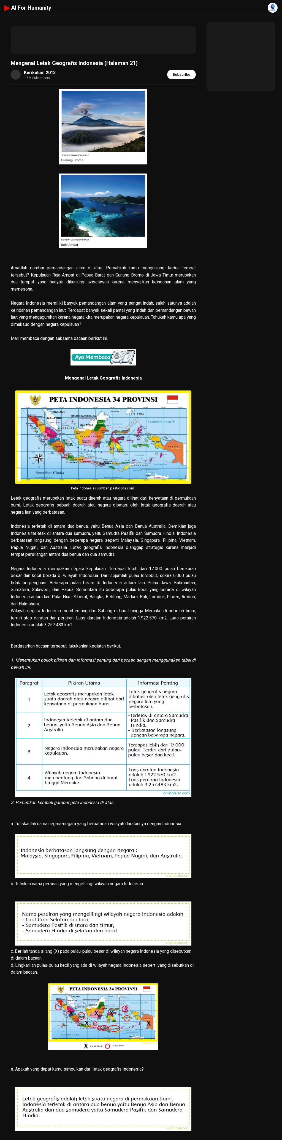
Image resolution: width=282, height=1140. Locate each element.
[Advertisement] (103, 40)
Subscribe (181, 74)
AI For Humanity (27, 8)
